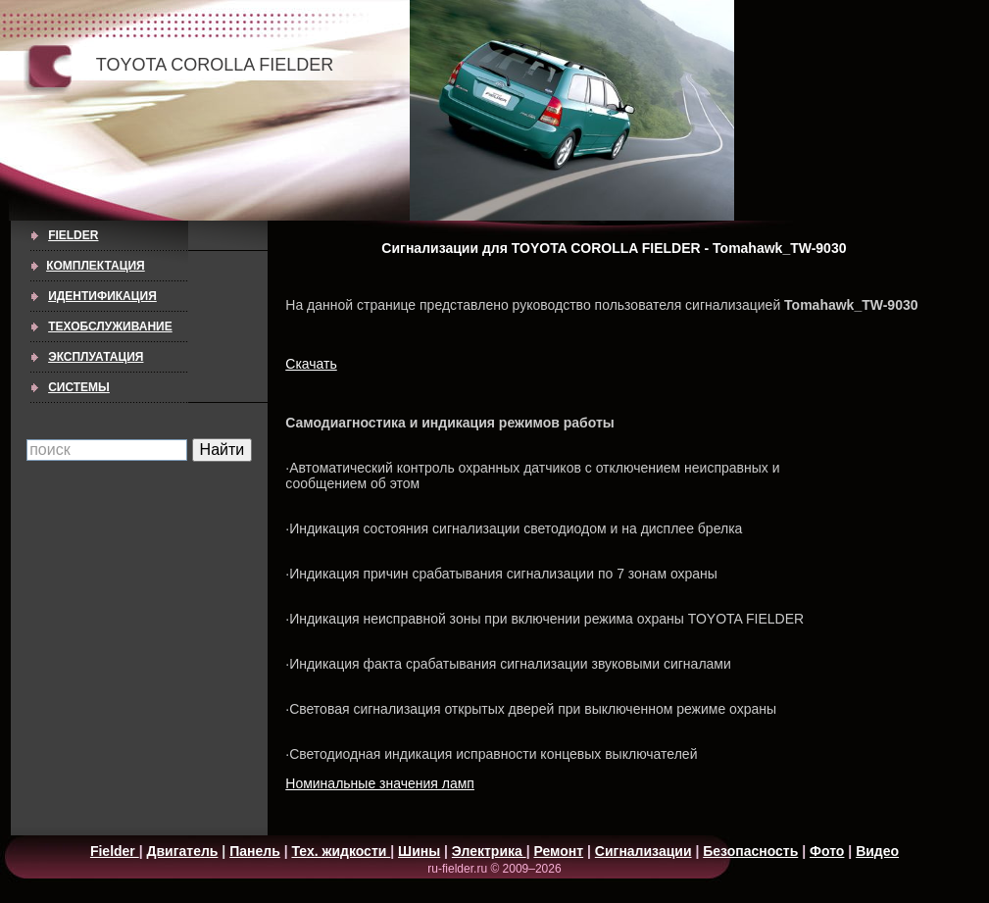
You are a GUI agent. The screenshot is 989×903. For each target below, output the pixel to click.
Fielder (73, 235)
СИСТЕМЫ (79, 387)
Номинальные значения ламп (379, 783)
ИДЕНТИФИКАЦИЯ (102, 296)
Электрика (489, 851)
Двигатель (183, 851)
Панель (254, 851)
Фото (827, 851)
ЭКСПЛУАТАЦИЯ (95, 357)
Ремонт (558, 851)
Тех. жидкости (340, 851)
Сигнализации (643, 851)
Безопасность (750, 851)
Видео (877, 851)
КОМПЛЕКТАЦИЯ (95, 266)
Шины (419, 851)
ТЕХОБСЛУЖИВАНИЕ (110, 326)
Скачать (311, 364)
